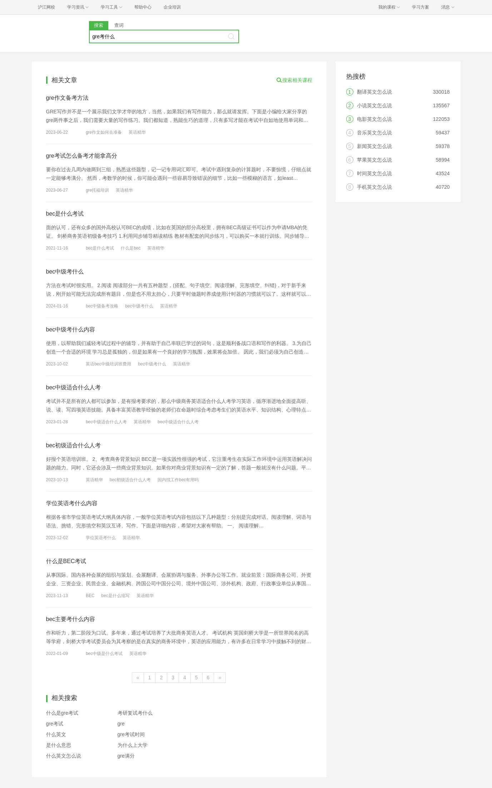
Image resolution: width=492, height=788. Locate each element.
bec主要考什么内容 (70, 619)
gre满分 (126, 756)
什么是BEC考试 (66, 561)
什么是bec (130, 248)
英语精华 (137, 132)
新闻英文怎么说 (374, 146)
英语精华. (132, 537)
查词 (119, 25)
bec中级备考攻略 (102, 306)
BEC (90, 595)
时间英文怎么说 (374, 173)
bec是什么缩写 (115, 595)
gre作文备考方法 (67, 98)
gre (121, 724)
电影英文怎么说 (374, 119)
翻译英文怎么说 (374, 92)
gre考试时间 (131, 734)
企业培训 (172, 7)
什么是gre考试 (62, 713)
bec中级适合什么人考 (73, 387)
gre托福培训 (97, 190)
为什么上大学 (133, 745)
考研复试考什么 (135, 713)
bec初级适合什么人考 (73, 445)
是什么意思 (58, 745)
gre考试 (54, 724)
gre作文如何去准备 (104, 132)
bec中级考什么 (65, 272)
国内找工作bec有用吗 (178, 479)
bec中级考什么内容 (70, 329)
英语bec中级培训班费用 (108, 363)
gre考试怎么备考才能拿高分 (81, 156)
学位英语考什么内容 (72, 503)
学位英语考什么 (101, 537)
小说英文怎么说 (374, 105)
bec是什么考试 (65, 214)
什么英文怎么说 (63, 756)
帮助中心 (142, 7)
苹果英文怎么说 (374, 160)
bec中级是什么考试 (104, 653)
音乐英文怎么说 (374, 133)
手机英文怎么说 (374, 187)
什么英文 (56, 734)
